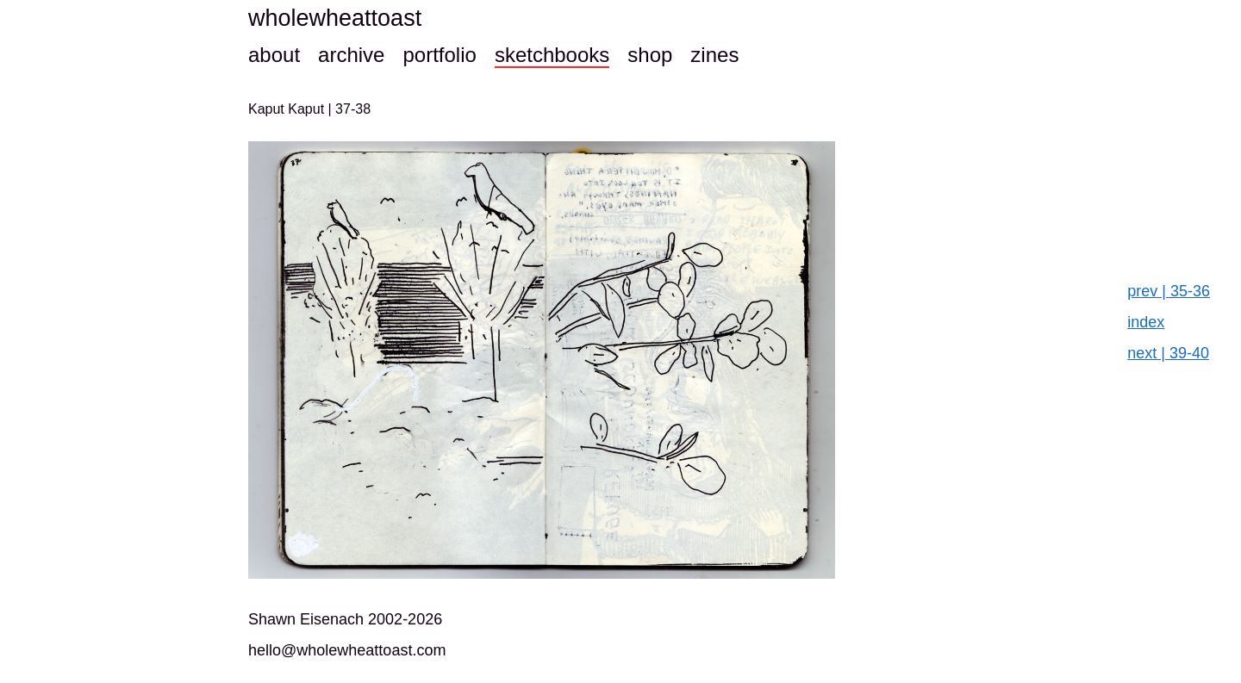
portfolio (439, 54)
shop (649, 54)
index (1145, 322)
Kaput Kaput (288, 109)
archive (351, 54)
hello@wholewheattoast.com (347, 650)
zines (714, 54)
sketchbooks (552, 54)
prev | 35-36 (1168, 291)
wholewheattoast (334, 18)
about (274, 54)
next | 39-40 (1168, 353)
